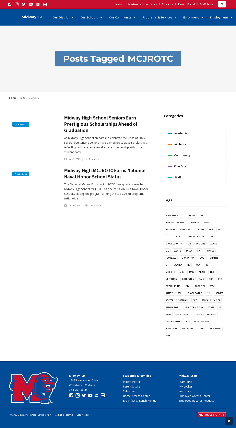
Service (219, 293)
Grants (214, 257)
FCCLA (189, 250)
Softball (183, 300)
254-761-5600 (78, 390)
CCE (219, 229)
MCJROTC (170, 272)
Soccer (169, 300)
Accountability (174, 215)
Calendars (129, 391)
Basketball (186, 229)
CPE (211, 236)
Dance (213, 243)
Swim (168, 314)
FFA (198, 250)
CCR (167, 236)
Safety (169, 293)
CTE (189, 243)
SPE (195, 300)
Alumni (191, 215)
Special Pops (172, 307)
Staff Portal (207, 4)
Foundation (188, 257)
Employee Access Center (194, 396)
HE (188, 265)
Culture (200, 243)
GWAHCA (178, 265)
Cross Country (174, 243)
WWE (168, 335)
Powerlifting (173, 286)
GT (167, 265)
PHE (220, 279)
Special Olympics (211, 300)
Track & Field (173, 321)
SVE (220, 307)
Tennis (198, 314)
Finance (210, 250)
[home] (28, 17)
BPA (211, 229)
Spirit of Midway (193, 307)
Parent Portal (186, 4)
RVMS (213, 286)
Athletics (151, 4)
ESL (167, 250)
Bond (201, 229)
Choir (177, 236)
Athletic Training (175, 222)
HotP (208, 265)
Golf (202, 257)
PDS (211, 279)
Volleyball (171, 328)
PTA (187, 286)
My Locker (185, 386)
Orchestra (188, 279)
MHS (182, 272)
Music (202, 272)
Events (177, 250)
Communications (195, 236)
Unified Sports (201, 321)
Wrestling (215, 328)
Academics (134, 4)
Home (12, 97)
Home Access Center (136, 396)
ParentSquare (131, 386)
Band (207, 222)
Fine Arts (167, 4)
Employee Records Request (196, 400)
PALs (201, 279)
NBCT (213, 272)
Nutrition (171, 279)
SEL (208, 293)
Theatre (211, 314)
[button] (63, 17)
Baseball (170, 229)
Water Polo (188, 328)
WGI (202, 328)
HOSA (197, 265)
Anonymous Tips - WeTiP (211, 414)
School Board (194, 293)
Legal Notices (82, 414)
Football (171, 257)
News (119, 4)
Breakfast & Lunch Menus (139, 400)
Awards (195, 222)
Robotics (200, 286)
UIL (186, 321)
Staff (211, 307)
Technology (182, 314)
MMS (191, 272)
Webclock (185, 391)
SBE (179, 293)
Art (203, 215)
